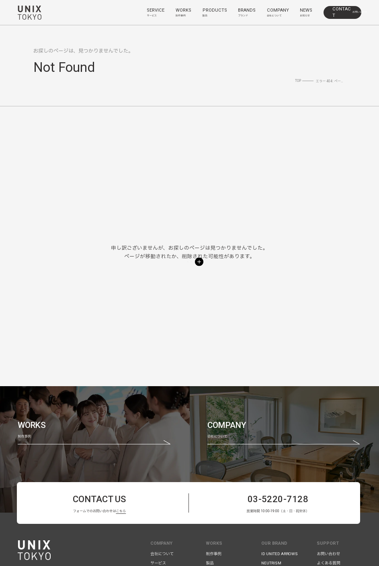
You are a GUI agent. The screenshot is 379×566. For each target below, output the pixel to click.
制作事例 (213, 554)
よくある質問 (328, 563)
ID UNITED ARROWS (279, 554)
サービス (158, 563)
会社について (162, 554)
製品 (209, 563)
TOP (298, 81)
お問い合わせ (328, 554)
